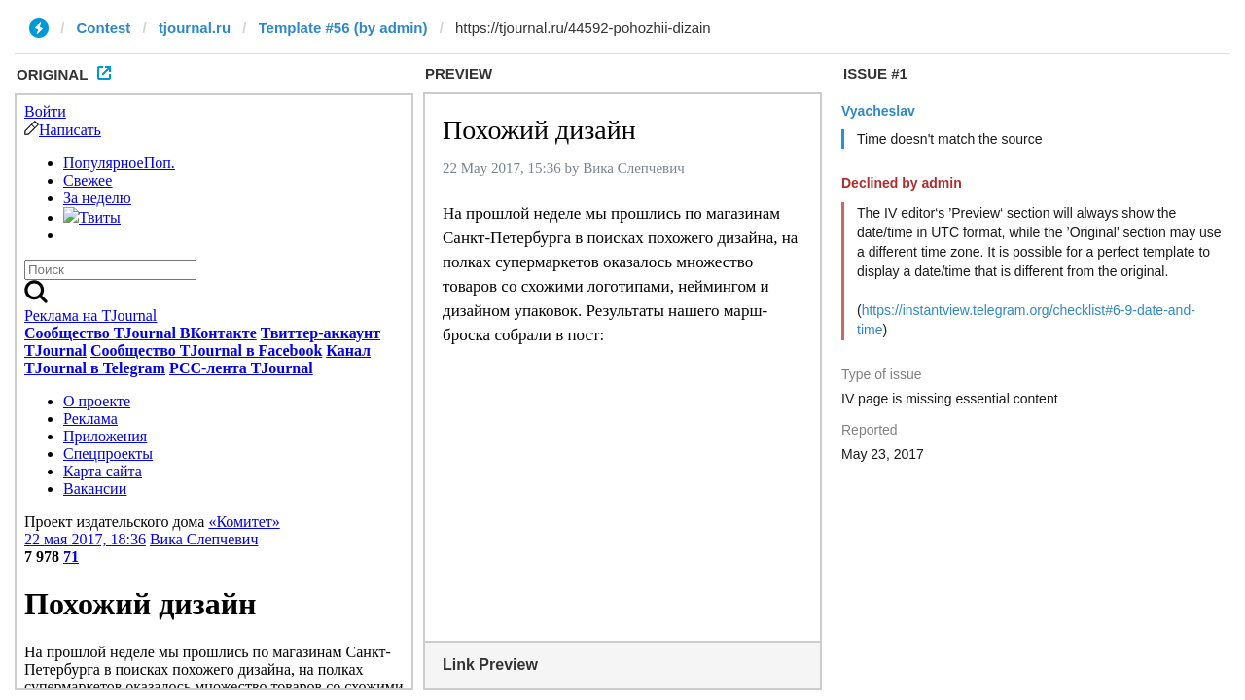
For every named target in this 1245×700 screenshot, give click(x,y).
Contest (104, 27)
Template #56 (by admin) (343, 27)
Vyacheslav (878, 111)
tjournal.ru (195, 27)
